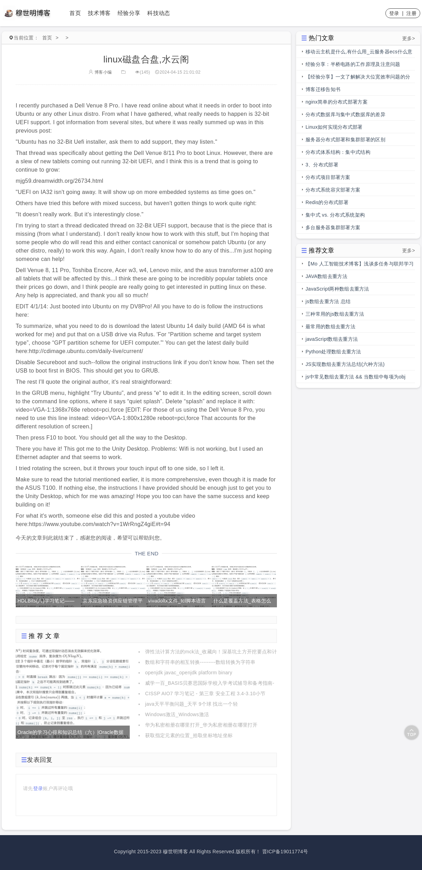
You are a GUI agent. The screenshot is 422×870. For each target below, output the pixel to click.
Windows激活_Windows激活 (177, 714)
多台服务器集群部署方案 (333, 227)
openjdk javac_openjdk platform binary (188, 672)
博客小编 (100, 72)
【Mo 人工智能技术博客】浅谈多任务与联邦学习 (360, 264)
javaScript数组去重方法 (332, 339)
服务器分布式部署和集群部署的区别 (345, 139)
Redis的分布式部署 (327, 202)
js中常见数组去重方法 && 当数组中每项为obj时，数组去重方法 (356, 378)
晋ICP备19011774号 (285, 851)
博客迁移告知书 (323, 89)
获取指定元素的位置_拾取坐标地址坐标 (189, 735)
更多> (408, 38)
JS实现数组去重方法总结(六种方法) (345, 364)
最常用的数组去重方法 (330, 326)
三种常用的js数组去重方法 (335, 314)
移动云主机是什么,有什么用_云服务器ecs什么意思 (359, 53)
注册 (411, 13)
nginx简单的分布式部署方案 (337, 102)
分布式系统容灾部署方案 (333, 190)
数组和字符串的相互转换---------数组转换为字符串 (200, 662)
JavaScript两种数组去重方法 (337, 289)
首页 (75, 13)
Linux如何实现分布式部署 (334, 127)
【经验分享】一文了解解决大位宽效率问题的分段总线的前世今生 (358, 78)
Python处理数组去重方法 (333, 351)
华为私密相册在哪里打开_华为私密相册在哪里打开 (201, 725)
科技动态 (158, 13)
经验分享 (129, 13)
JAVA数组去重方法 (326, 276)
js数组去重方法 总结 (328, 301)
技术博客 (99, 13)
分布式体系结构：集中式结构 (338, 152)
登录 (394, 13)
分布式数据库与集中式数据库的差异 (345, 114)
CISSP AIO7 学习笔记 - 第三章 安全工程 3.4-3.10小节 (205, 693)
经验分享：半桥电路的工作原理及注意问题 (353, 64)
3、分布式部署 (322, 164)
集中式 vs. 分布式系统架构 (335, 215)
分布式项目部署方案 (328, 177)
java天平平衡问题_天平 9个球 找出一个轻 (191, 704)
